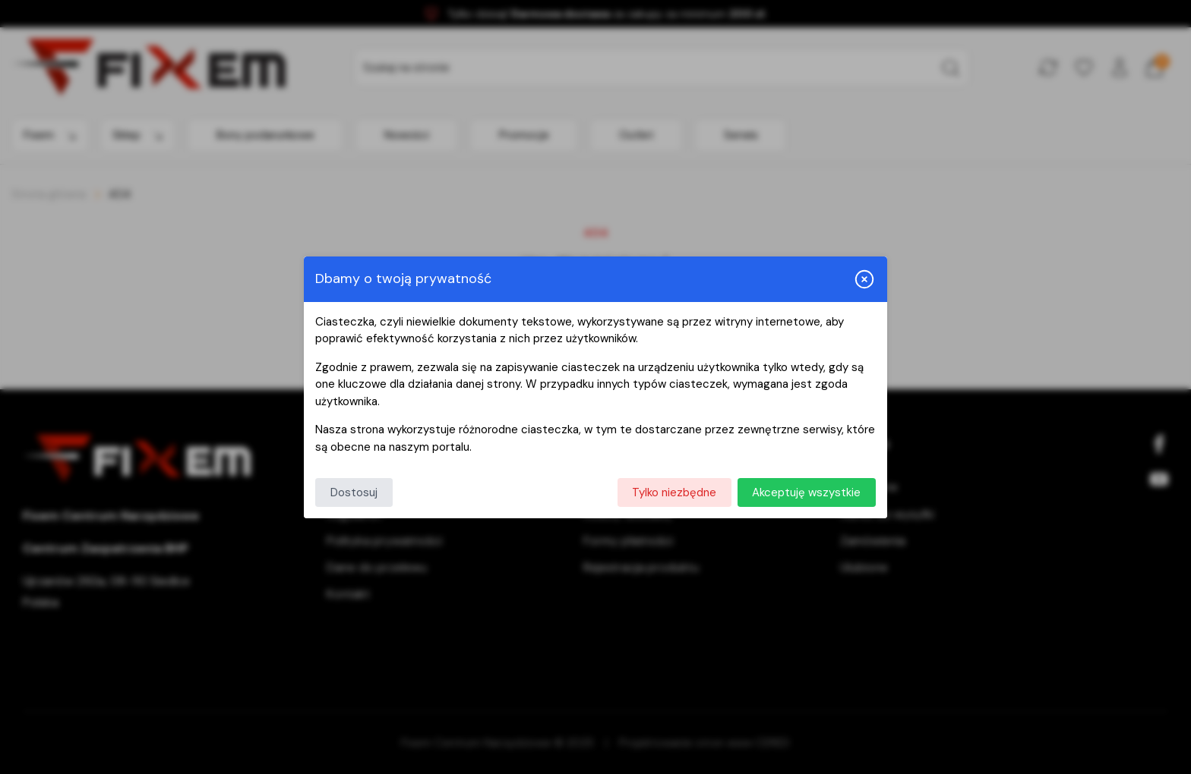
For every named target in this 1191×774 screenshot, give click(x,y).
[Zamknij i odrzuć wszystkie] (864, 279)
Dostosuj (354, 492)
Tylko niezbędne (674, 492)
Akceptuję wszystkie (806, 492)
